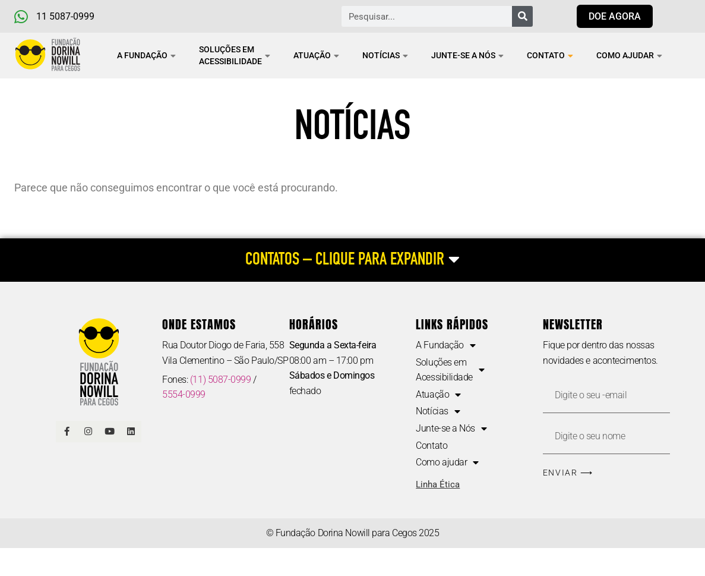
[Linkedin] (130, 431)
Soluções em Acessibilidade (234, 55)
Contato (550, 55)
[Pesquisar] (522, 16)
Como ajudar (629, 55)
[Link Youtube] (109, 431)
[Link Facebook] (66, 431)
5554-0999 (184, 394)
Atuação (316, 55)
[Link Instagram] (88, 431)
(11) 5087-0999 (220, 379)
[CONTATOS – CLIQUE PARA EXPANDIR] (352, 260)
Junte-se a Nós (467, 55)
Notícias (385, 55)
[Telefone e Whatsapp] (75, 16)
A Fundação (146, 55)
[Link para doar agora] (615, 16)
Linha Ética (438, 484)
